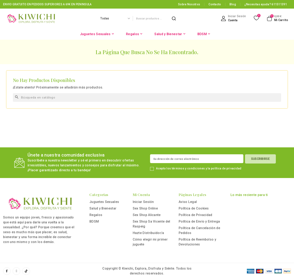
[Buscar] (147, 97)
